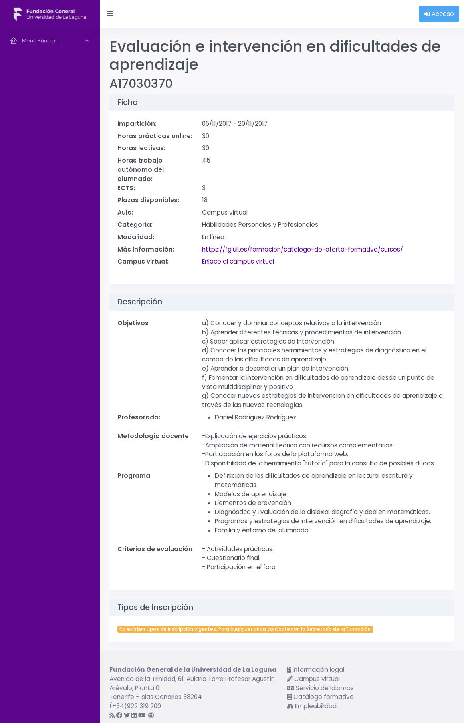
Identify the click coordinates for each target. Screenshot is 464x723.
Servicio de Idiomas (320, 688)
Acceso (439, 14)
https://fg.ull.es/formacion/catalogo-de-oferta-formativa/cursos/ (302, 249)
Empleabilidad (312, 706)
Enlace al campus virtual (238, 261)
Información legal (315, 669)
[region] (50, 375)
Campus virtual (313, 679)
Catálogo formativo (320, 697)
